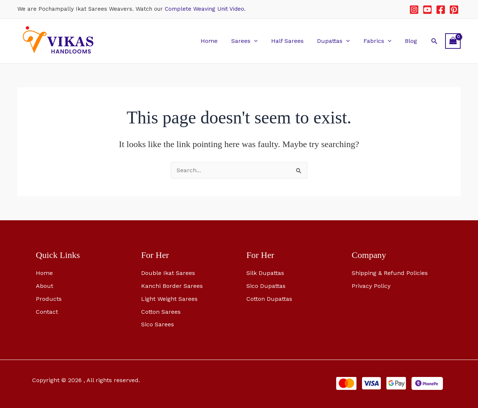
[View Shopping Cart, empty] (453, 40)
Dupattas (337, 40)
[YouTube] (427, 9)
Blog (412, 40)
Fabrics (380, 40)
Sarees (252, 40)
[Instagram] (414, 9)
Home (218, 40)
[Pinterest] (454, 9)
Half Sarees (293, 40)
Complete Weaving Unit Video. (205, 9)
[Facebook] (440, 9)
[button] (261, 40)
